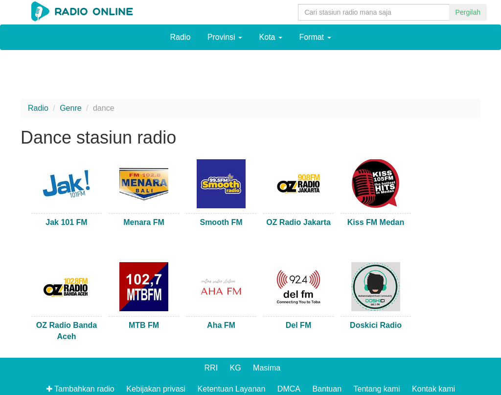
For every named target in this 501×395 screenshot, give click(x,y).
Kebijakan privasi (155, 389)
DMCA (288, 389)
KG (235, 368)
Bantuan (327, 389)
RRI (211, 368)
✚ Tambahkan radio (80, 389)
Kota (270, 37)
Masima (266, 368)
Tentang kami (376, 389)
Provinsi (224, 37)
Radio (180, 37)
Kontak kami (433, 389)
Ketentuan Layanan (232, 389)
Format (315, 37)
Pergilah (467, 12)
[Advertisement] (250, 77)
